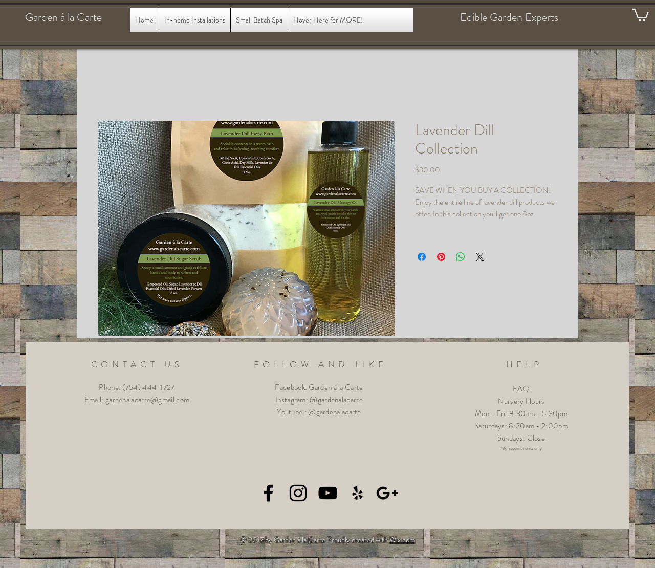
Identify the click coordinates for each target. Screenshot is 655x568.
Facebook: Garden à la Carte (319, 387)
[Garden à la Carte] (73, 17)
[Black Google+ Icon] (387, 493)
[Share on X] (480, 257)
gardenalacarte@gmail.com (147, 399)
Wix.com (402, 539)
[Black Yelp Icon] (357, 493)
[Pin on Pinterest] (441, 257)
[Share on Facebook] (422, 257)
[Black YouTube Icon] (327, 493)
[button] (640, 14)
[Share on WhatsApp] (460, 257)
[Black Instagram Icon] (298, 493)
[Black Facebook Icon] (268, 493)
